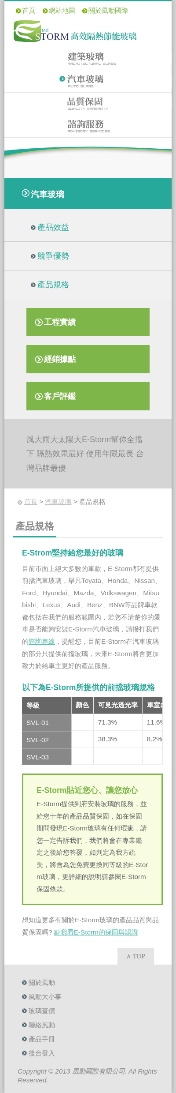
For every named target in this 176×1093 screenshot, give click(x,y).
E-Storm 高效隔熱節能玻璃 (74, 31)
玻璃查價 (42, 1010)
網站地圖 (62, 10)
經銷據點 (60, 359)
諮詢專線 (42, 641)
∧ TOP (135, 956)
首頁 (28, 10)
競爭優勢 (53, 256)
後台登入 (42, 1053)
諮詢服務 (88, 126)
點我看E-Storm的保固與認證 (96, 932)
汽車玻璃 (88, 81)
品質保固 (88, 103)
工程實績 (60, 322)
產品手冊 (42, 1039)
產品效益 (53, 227)
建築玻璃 (88, 58)
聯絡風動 (42, 1025)
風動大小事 (45, 996)
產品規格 (53, 284)
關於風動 (42, 982)
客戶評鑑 (60, 396)
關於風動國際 (108, 10)
